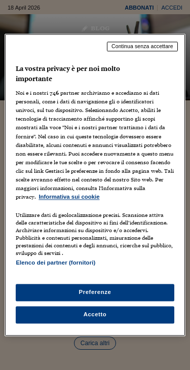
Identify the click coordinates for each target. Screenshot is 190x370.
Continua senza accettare (142, 46)
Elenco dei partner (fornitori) (55, 263)
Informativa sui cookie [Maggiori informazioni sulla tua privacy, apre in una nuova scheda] (69, 197)
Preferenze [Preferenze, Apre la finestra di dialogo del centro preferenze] (95, 292)
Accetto (95, 315)
